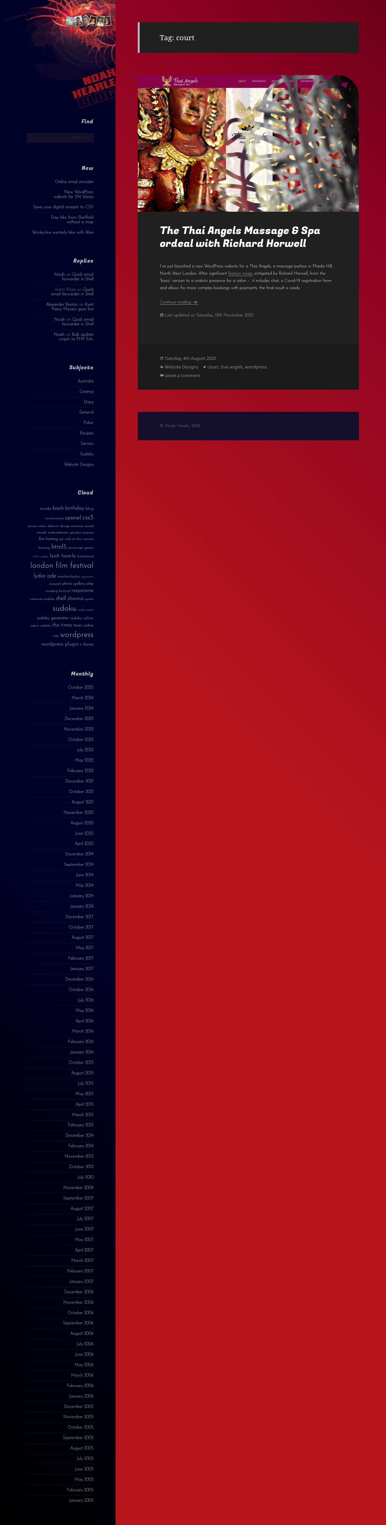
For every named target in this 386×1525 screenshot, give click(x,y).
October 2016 (81, 990)
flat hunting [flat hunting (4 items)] (48, 539)
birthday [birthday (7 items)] (74, 508)
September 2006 (78, 1323)
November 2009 (78, 1188)
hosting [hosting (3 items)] (44, 548)
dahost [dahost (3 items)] (52, 526)
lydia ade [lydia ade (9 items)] (45, 576)
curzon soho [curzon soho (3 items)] (36, 526)
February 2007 (80, 1271)
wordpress (256, 367)
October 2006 (81, 1313)
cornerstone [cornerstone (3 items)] (54, 518)
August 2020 (82, 823)
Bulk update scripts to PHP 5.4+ (76, 337)
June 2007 (84, 1229)
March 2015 (83, 1115)
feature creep (240, 273)
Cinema (87, 392)
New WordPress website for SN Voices (74, 194)
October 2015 (81, 1063)
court (212, 367)
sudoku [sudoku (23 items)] (64, 609)
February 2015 (81, 1125)
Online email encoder (74, 182)
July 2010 (85, 1177)
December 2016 (79, 979)
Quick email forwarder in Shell (78, 277)
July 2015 (85, 1084)
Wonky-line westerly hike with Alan (63, 232)
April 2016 (85, 1021)
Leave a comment (182, 375)
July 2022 (85, 750)
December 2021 (79, 781)
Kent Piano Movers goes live (73, 307)
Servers (87, 444)
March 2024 (83, 698)
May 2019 (85, 885)
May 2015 (85, 1094)
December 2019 (79, 854)
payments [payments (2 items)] (88, 576)
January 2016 (82, 1052)
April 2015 (85, 1104)
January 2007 (81, 1282)
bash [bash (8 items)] (58, 508)
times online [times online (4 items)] (83, 626)
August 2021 (83, 802)
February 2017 (81, 958)
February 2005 (80, 1490)
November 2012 (79, 1156)
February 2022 (80, 771)
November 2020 (79, 813)
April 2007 (84, 1250)
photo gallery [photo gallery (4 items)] (74, 584)
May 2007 (84, 1240)
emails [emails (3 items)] (42, 532)
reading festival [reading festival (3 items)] (58, 591)
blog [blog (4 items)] (90, 509)
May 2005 (84, 1480)
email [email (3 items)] (89, 526)
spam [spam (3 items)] (89, 599)
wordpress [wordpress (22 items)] (77, 635)
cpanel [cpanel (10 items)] (73, 518)
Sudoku (87, 454)
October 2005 (81, 1427)
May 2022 (84, 760)
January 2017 (82, 969)
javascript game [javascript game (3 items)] (81, 548)
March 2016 (83, 1031)
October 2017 (81, 927)
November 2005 (78, 1417)
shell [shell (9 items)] (61, 598)
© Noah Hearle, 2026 (180, 426)
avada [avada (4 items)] (45, 509)
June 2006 (84, 1354)
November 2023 (79, 729)
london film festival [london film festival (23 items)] (62, 566)
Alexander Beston (62, 305)
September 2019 (79, 865)
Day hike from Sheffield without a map (72, 219)
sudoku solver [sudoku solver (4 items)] (82, 618)
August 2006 (82, 1334)
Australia (86, 381)
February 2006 (80, 1386)
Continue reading (179, 302)
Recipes (87, 433)
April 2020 (84, 844)
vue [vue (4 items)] (56, 636)
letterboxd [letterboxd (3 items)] (85, 556)
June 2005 (84, 1469)
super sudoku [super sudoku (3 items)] (41, 625)
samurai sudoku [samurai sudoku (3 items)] (42, 599)
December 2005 (79, 1407)
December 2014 (79, 1136)
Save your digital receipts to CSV (64, 207)
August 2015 (82, 1073)
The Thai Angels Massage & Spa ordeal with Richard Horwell (240, 237)
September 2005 (78, 1438)
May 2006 (84, 1365)
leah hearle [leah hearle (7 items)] (63, 556)
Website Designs (79, 465)
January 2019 (82, 896)
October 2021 (81, 792)
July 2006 (85, 1344)
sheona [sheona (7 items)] (76, 598)
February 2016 (81, 1042)
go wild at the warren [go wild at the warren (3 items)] (76, 539)
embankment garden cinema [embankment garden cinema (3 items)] (71, 532)
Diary (89, 402)
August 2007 (82, 1209)
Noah (59, 275)
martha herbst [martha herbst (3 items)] (69, 576)
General (86, 412)
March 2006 (82, 1375)
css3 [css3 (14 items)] (88, 517)
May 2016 (85, 1011)
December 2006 (79, 1292)
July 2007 (85, 1219)
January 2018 (82, 906)
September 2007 (78, 1198)
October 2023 (81, 740)
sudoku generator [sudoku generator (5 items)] (53, 618)
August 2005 (82, 1448)
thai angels (232, 367)
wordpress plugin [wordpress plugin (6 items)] (60, 644)
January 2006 (81, 1396)
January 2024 (81, 708)
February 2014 (81, 1146)
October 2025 (81, 687)
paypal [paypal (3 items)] (55, 584)
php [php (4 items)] (90, 584)
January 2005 (81, 1500)
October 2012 (81, 1167)
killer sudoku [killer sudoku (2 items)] (41, 556)
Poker (88, 423)
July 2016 (85, 1000)
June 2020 (84, 834)
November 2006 (78, 1302)
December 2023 (79, 719)
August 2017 (83, 937)
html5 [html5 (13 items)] (59, 547)
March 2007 (82, 1261)
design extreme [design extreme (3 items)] (72, 526)
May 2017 (85, 948)
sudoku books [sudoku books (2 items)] (85, 610)
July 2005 (85, 1459)
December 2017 (79, 917)
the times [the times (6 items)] (62, 625)
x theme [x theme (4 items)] (87, 645)
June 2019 (85, 875)
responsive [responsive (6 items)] (82, 590)
